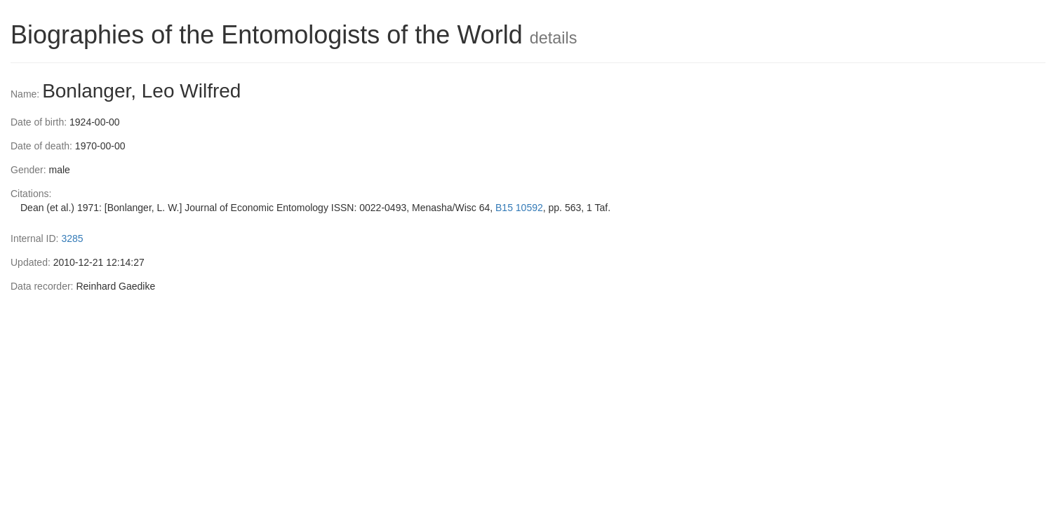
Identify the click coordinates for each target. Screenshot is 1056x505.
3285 (72, 238)
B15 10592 (519, 207)
